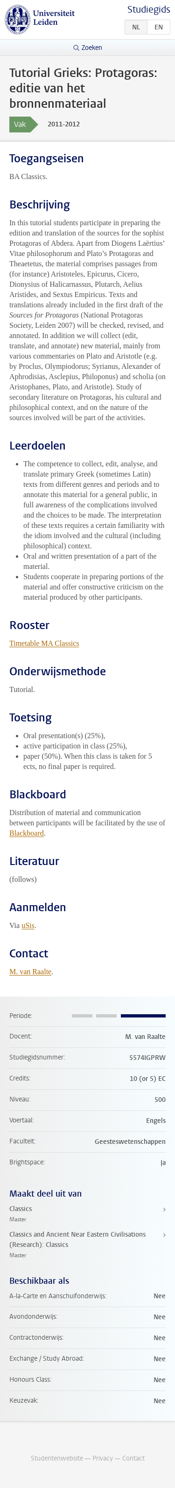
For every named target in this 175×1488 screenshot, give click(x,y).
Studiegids (148, 9)
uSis (28, 925)
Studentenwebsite (57, 1458)
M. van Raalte (30, 972)
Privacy (102, 1458)
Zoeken (92, 47)
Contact (133, 1458)
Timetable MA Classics (44, 643)
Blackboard (26, 833)
